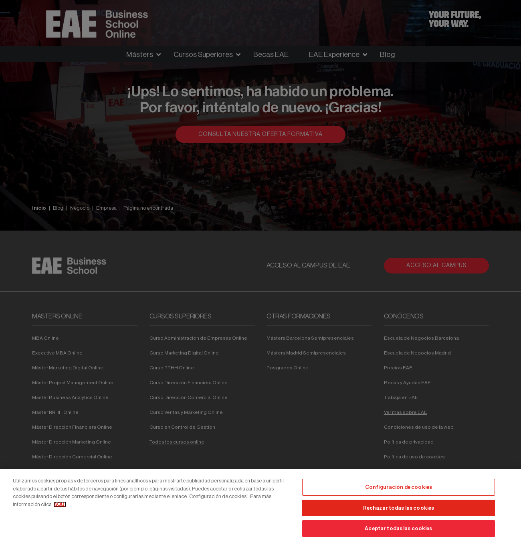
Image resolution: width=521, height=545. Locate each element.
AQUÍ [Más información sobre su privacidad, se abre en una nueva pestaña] (60, 504)
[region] (260, 507)
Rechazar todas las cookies (398, 508)
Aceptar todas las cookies (398, 528)
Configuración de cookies (398, 487)
